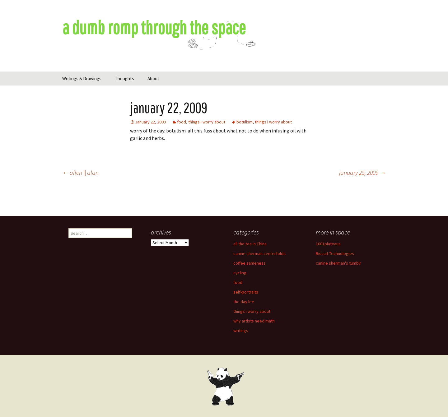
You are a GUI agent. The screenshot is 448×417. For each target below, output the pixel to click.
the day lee (243, 301)
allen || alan (80, 172)
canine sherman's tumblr (338, 263)
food (181, 122)
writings (240, 330)
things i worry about (206, 122)
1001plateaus (328, 244)
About (153, 78)
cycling (239, 273)
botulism (244, 122)
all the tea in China (250, 244)
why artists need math (254, 321)
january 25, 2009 (362, 172)
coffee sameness (249, 263)
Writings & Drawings (81, 78)
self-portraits (245, 292)
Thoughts (124, 78)
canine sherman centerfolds (259, 253)
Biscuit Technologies (335, 253)
